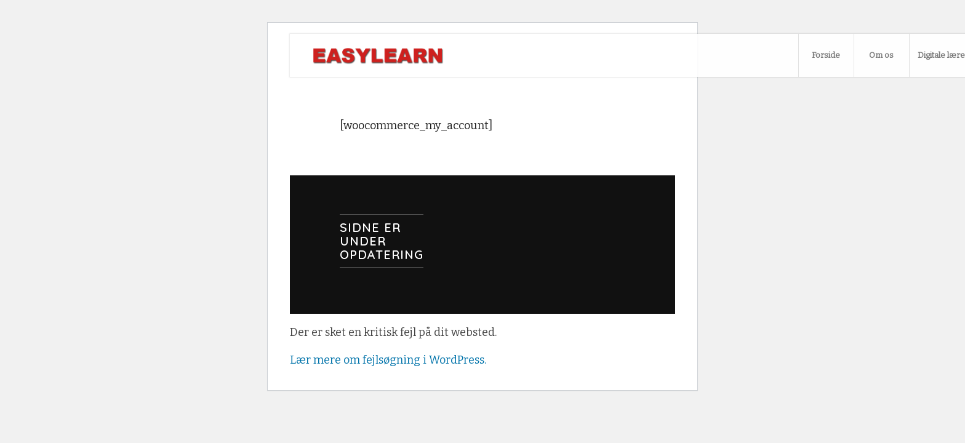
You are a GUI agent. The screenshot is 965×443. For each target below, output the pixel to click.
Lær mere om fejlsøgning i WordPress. (388, 360)
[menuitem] (826, 55)
